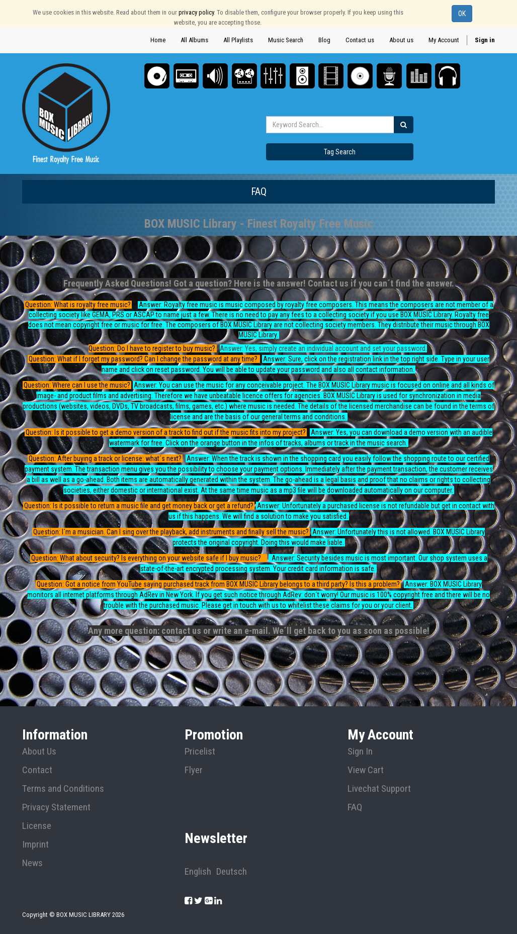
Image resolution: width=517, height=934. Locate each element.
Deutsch (231, 872)
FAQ (355, 807)
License (36, 826)
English (198, 872)
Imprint (35, 844)
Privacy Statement (56, 807)
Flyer (194, 770)
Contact (37, 770)
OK (462, 14)
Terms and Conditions (63, 789)
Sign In (360, 751)
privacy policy (196, 12)
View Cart (366, 770)
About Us (39, 751)
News (32, 863)
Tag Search (340, 152)
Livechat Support (379, 789)
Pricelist (200, 751)
